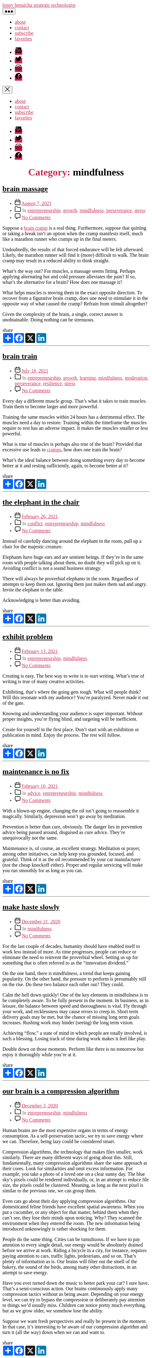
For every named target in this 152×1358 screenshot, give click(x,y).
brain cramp (35, 228)
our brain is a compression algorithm (60, 1091)
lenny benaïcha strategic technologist (39, 5)
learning (88, 378)
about (20, 22)
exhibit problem (27, 637)
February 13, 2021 (40, 651)
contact (22, 27)
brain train (19, 356)
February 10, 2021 (40, 786)
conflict (35, 523)
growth (70, 210)
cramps (54, 449)
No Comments (36, 217)
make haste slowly (31, 907)
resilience (52, 383)
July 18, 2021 (35, 370)
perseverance (119, 210)
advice (33, 793)
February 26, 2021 (40, 516)
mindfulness (92, 210)
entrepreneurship (44, 210)
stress (140, 210)
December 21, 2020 (41, 921)
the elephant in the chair (40, 502)
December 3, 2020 (40, 1105)
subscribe (24, 33)
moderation (136, 378)
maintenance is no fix (35, 772)
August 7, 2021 (36, 203)
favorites (23, 38)
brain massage (25, 189)
